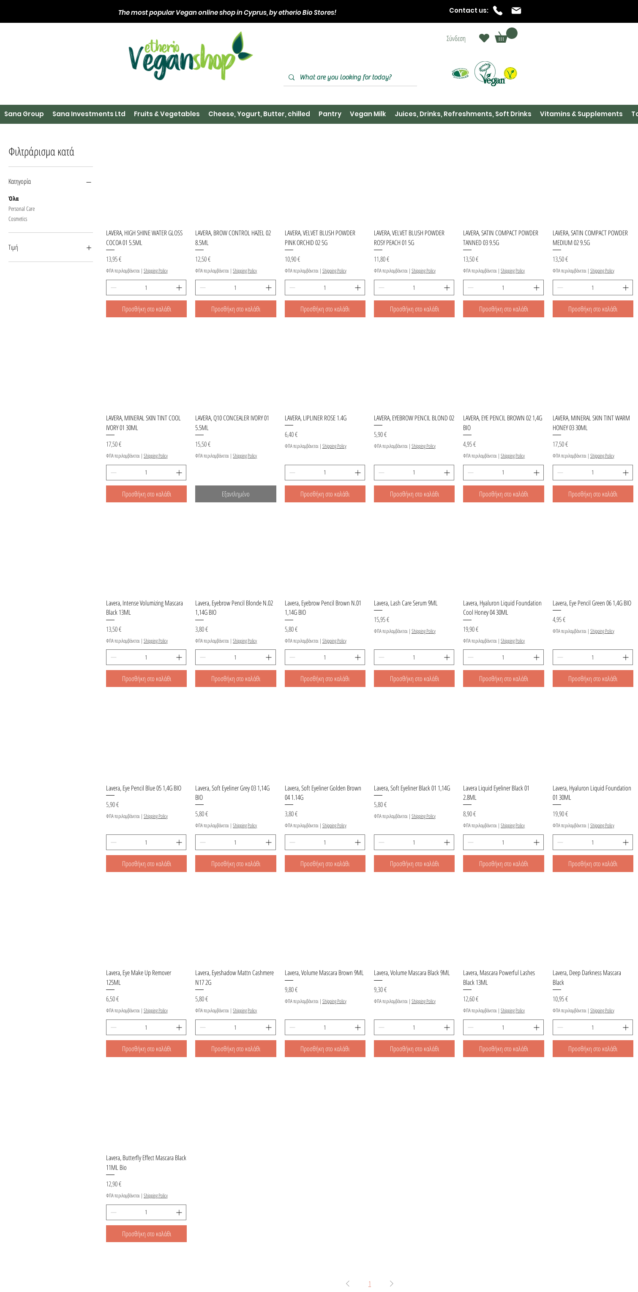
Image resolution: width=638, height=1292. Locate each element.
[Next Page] (392, 1283)
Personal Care (21, 208)
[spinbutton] (146, 287)
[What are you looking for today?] (349, 77)
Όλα (13, 198)
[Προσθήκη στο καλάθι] (146, 308)
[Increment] (179, 287)
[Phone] (497, 10)
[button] (506, 35)
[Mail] (516, 10)
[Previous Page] (348, 1283)
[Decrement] (112, 287)
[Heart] (484, 38)
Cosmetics (17, 218)
